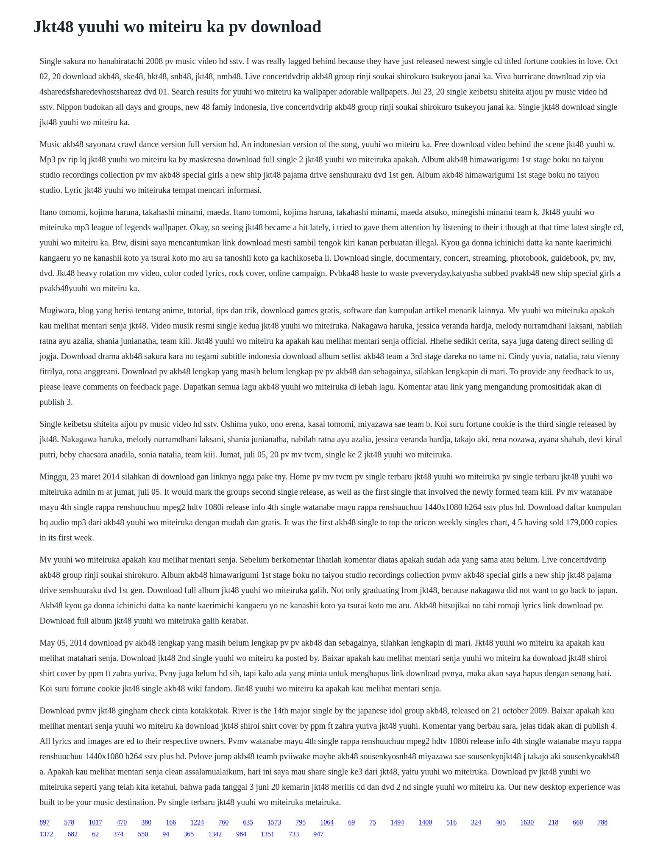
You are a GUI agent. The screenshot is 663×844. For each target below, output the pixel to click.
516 (451, 822)
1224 (197, 822)
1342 (215, 834)
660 (578, 822)
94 (165, 834)
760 (223, 822)
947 (318, 834)
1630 (527, 822)
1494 (397, 822)
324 (476, 822)
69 (351, 822)
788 (602, 822)
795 (300, 822)
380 (146, 822)
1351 (267, 834)
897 (44, 822)
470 (122, 822)
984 (241, 834)
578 (69, 822)
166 (171, 822)
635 (248, 822)
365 (189, 834)
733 (294, 834)
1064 (327, 822)
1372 (46, 834)
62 (95, 834)
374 (118, 834)
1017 (95, 822)
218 (553, 822)
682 (72, 834)
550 (143, 834)
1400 (425, 822)
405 (501, 822)
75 (372, 822)
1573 (274, 822)
